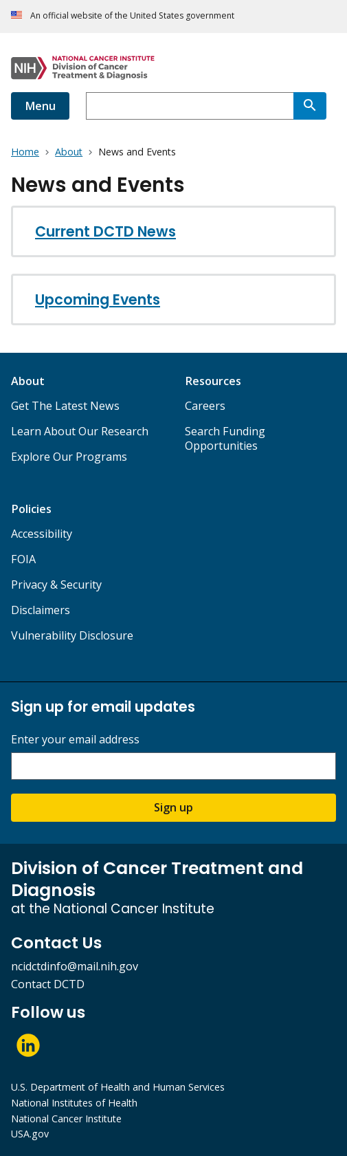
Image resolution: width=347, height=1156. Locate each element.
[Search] (309, 106)
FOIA (23, 559)
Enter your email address (75, 739)
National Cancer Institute (66, 1118)
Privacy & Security (56, 584)
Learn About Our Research (79, 431)
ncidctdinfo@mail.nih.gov (74, 966)
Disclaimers (40, 610)
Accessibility (41, 533)
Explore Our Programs (69, 456)
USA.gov (30, 1133)
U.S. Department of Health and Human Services (118, 1086)
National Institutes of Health (74, 1102)
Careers (205, 405)
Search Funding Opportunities (225, 438)
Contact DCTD (48, 984)
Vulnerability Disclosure (72, 635)
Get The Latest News (65, 405)
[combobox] (189, 106)
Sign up (173, 807)
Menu (40, 105)
